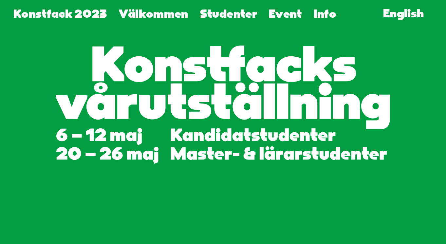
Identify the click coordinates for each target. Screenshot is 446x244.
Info (325, 14)
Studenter (228, 14)
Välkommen (153, 14)
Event (285, 14)
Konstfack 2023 (60, 14)
